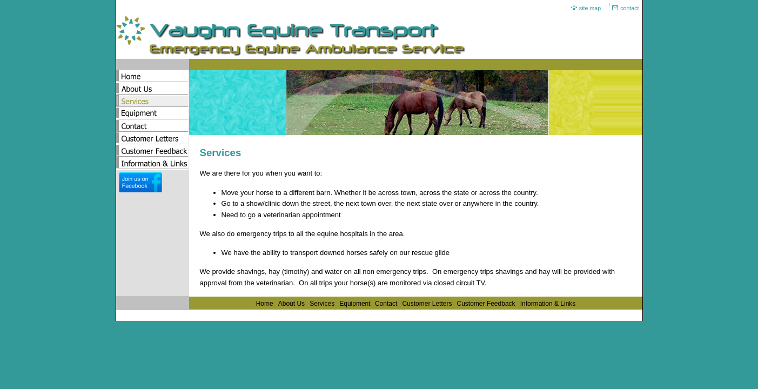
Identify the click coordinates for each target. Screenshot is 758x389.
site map (590, 8)
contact (629, 8)
